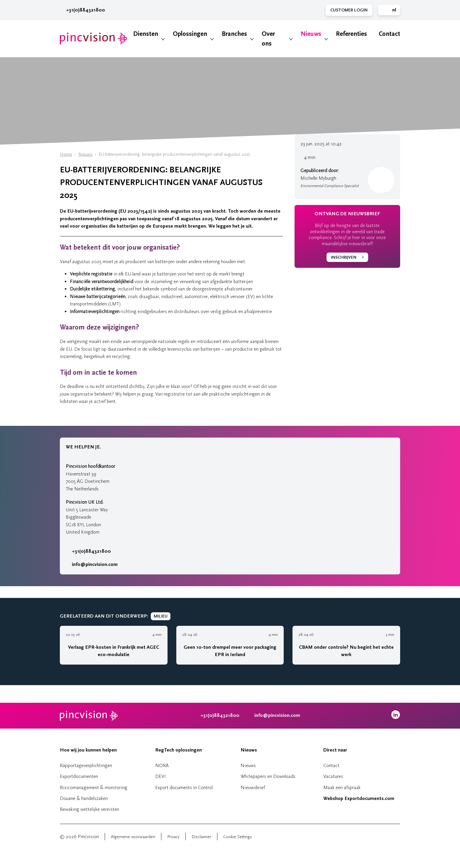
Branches (234, 34)
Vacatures (333, 776)
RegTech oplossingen (178, 750)
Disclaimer (201, 836)
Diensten (145, 34)
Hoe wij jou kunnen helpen (88, 750)
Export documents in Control (184, 787)
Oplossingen (190, 34)
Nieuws (311, 34)
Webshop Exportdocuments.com (358, 798)
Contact (389, 34)
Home (66, 154)
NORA (162, 765)
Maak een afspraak (342, 787)
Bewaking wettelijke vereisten (89, 809)
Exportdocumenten (79, 776)
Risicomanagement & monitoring (93, 787)
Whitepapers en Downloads (268, 776)
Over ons (268, 38)
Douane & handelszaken (84, 798)
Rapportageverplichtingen (86, 765)
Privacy (173, 836)
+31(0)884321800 (82, 10)
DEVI (160, 776)
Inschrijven (343, 257)
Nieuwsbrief (253, 787)
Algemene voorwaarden (133, 836)
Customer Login (349, 10)
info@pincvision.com (95, 564)
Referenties (351, 34)
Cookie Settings (237, 836)
